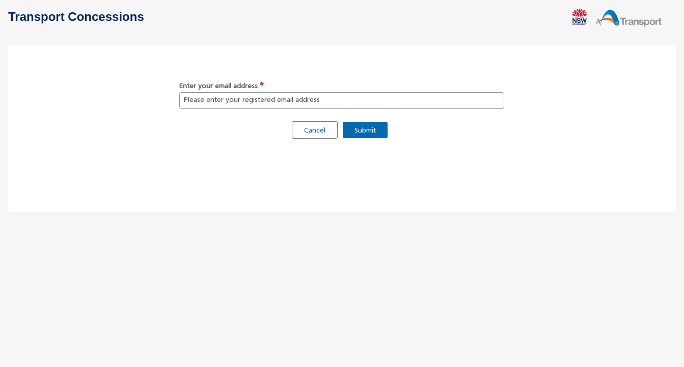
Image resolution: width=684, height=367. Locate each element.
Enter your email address (218, 86)
